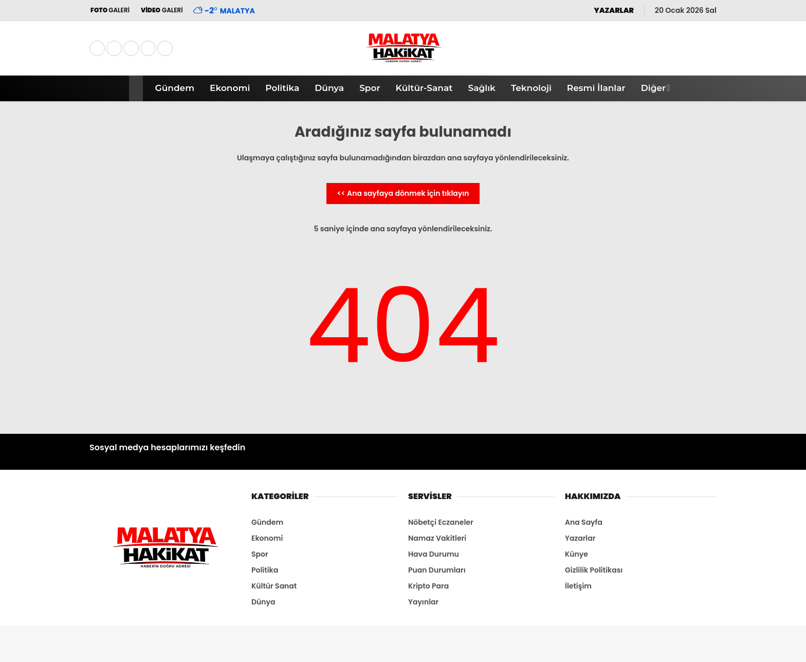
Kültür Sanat (274, 586)
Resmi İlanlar (596, 88)
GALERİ (109, 10)
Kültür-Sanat (424, 88)
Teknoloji (531, 88)
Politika (282, 88)
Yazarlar (580, 538)
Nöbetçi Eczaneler (440, 522)
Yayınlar (423, 602)
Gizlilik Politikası (593, 570)
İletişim (578, 586)
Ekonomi (230, 88)
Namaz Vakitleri (437, 538)
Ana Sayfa (583, 522)
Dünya (329, 88)
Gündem (175, 88)
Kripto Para (428, 586)
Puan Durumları (437, 570)
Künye (576, 554)
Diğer (653, 88)
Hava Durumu (433, 554)
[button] (137, 88)
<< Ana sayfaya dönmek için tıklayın (403, 193)
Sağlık (481, 88)
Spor (369, 88)
